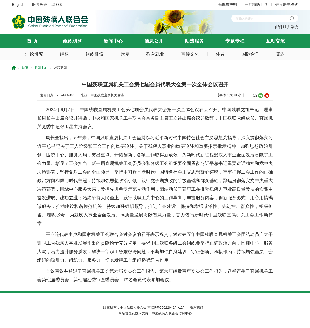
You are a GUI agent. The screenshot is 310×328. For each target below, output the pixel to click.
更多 (280, 54)
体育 (220, 53)
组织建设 (95, 53)
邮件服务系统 (286, 27)
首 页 (32, 41)
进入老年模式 (286, 5)
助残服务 (194, 41)
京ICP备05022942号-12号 (166, 307)
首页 (25, 68)
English (18, 5)
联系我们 (196, 307)
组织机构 (72, 41)
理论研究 (34, 53)
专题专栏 (234, 41)
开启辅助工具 (256, 5)
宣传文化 (190, 53)
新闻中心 (113, 41)
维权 (64, 53)
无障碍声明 (227, 5)
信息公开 (153, 41)
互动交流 (275, 41)
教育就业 (155, 53)
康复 (124, 53)
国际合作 (251, 53)
